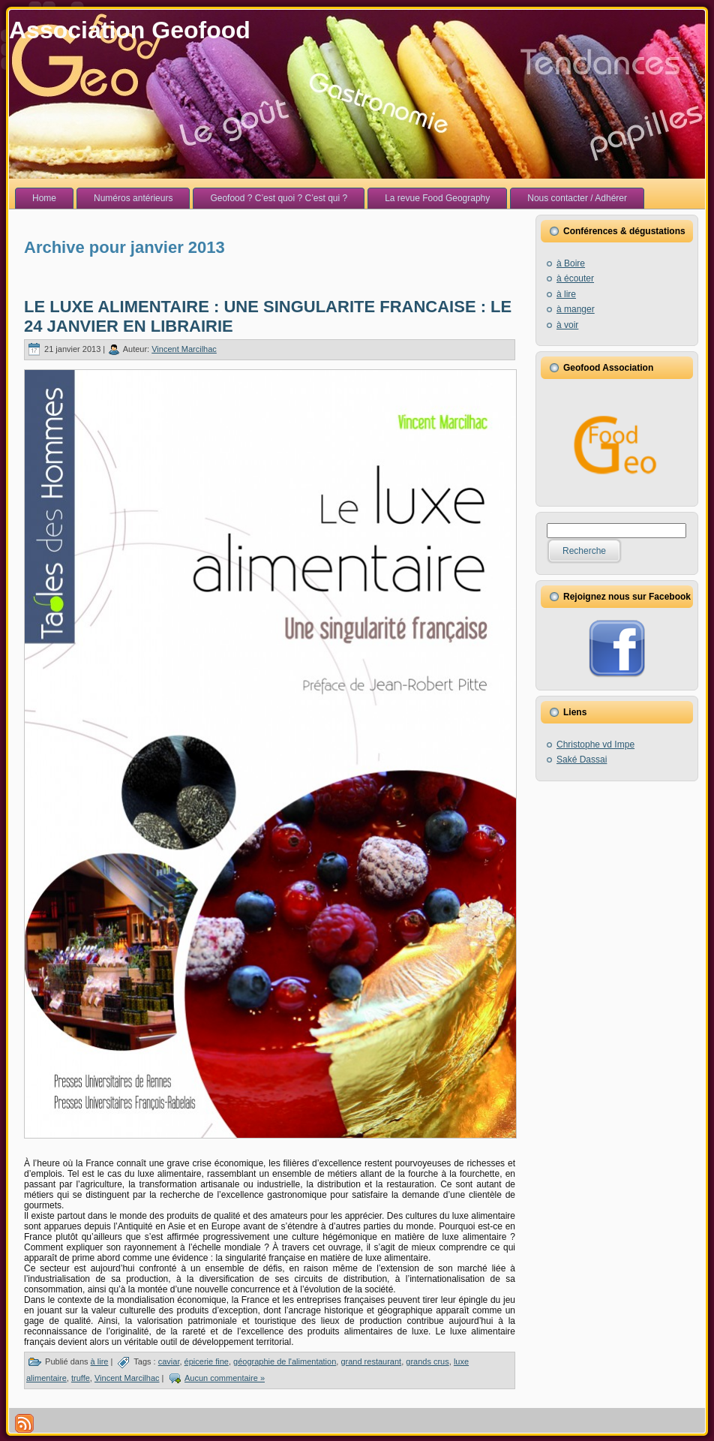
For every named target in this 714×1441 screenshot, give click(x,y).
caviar (169, 1361)
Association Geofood (129, 30)
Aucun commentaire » (224, 1377)
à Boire (570, 263)
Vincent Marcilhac (184, 348)
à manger (575, 309)
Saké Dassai (581, 759)
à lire (100, 1361)
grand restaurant (370, 1361)
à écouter (575, 278)
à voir (567, 325)
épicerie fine (206, 1361)
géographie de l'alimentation (284, 1361)
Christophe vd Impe (595, 744)
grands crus (427, 1361)
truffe (80, 1377)
